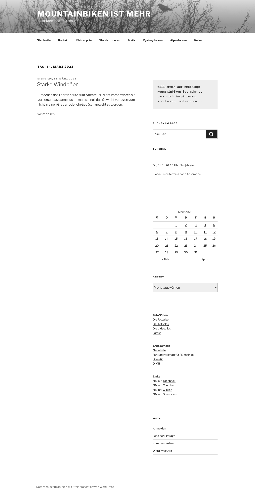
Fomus (157, 332)
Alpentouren (178, 40)
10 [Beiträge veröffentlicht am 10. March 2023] (195, 231)
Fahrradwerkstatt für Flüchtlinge (173, 354)
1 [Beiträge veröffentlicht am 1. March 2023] (176, 224)
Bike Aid (158, 359)
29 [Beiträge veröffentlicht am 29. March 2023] (176, 252)
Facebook (169, 380)
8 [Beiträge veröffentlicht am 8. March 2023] (176, 231)
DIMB (156, 363)
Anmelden (159, 428)
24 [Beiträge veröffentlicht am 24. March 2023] (195, 245)
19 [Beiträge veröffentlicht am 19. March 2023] (214, 238)
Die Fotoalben (161, 319)
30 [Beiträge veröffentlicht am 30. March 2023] (186, 252)
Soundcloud (170, 394)
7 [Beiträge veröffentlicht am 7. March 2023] (167, 231)
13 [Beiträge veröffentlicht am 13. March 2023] (157, 238)
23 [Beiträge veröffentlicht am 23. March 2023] (186, 245)
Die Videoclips (162, 328)
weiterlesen (46, 114)
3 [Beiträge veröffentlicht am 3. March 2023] (196, 224)
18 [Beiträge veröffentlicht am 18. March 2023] (205, 238)
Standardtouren (109, 40)
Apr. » (204, 259)
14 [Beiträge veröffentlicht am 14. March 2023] (166, 238)
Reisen (198, 40)
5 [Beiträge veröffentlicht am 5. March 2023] (214, 224)
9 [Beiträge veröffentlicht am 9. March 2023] (186, 231)
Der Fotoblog (161, 324)
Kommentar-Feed (164, 443)
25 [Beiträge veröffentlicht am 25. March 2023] (205, 245)
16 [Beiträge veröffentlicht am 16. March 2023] (185, 238)
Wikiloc (167, 389)
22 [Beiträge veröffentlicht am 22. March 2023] (176, 245)
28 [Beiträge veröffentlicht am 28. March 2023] (166, 252)
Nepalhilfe (159, 350)
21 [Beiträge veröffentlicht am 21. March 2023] (166, 245)
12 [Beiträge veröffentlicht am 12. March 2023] (214, 231)
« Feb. (165, 259)
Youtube (168, 385)
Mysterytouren (153, 40)
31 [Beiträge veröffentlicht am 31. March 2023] (195, 252)
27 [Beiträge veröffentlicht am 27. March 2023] (157, 252)
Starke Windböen (58, 84)
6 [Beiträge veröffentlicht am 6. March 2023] (157, 231)
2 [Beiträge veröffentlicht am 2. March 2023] (186, 224)
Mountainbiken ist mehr (94, 14)
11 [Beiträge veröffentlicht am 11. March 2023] (205, 231)
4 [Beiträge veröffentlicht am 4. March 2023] (205, 224)
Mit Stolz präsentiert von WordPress (91, 486)
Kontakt (63, 40)
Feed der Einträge (164, 435)
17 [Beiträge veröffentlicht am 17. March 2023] (195, 238)
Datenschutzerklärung (50, 486)
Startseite (44, 40)
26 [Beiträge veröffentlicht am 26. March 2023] (214, 245)
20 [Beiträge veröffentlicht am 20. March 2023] (157, 245)
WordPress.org (162, 450)
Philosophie (84, 40)
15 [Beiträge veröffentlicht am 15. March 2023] (176, 238)
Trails (131, 40)
